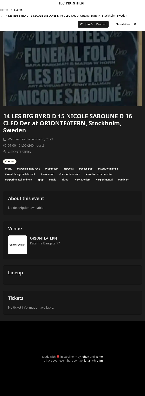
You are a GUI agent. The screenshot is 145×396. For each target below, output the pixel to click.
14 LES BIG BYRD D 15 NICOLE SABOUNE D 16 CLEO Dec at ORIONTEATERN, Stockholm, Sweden (65, 15)
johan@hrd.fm (93, 360)
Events (18, 10)
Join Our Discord (93, 24)
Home (4, 10)
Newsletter (126, 24)
